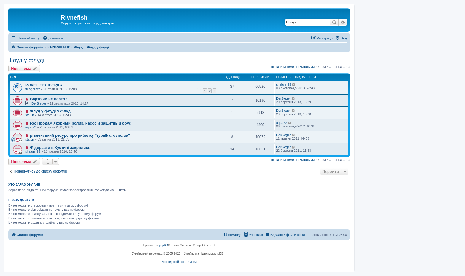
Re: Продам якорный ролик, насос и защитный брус (80, 123)
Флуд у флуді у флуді (51, 111)
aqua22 (30, 127)
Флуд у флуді (26, 60)
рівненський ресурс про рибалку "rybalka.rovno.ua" (80, 135)
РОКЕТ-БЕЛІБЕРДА (43, 85)
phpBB (163, 245)
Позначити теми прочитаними (292, 66)
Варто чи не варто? (49, 99)
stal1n (29, 115)
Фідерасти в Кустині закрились (60, 147)
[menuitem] (53, 38)
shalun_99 (283, 84)
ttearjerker (32, 89)
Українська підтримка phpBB (203, 253)
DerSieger (38, 103)
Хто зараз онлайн (24, 184)
